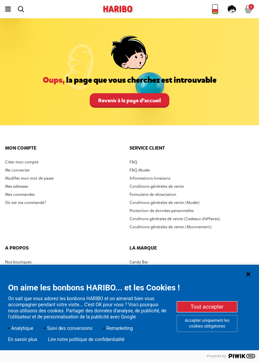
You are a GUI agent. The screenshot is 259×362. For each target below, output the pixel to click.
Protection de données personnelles (162, 210)
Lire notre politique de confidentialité (86, 339)
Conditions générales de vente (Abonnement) (171, 227)
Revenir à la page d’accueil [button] (129, 100)
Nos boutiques (18, 262)
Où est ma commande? (25, 202)
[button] (215, 9)
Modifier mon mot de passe (29, 178)
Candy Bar (139, 262)
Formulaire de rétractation (153, 194)
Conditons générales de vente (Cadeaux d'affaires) (175, 219)
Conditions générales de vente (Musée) (165, 202)
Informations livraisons (150, 178)
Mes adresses (16, 186)
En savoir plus (22, 339)
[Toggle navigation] (8, 9)
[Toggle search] (21, 9)
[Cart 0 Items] (249, 9)
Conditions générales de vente (157, 186)
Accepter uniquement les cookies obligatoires (207, 323)
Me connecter (17, 170)
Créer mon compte (21, 162)
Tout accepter (207, 307)
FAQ (133, 162)
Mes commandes (20, 194)
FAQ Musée (140, 170)
